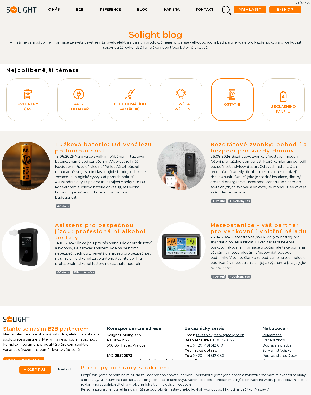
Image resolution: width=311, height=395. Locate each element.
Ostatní (232, 98)
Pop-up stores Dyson (280, 356)
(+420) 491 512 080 (209, 356)
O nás (54, 9)
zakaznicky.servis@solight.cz (220, 335)
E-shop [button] (285, 9)
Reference (110, 9)
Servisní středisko (277, 350)
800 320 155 (223, 340)
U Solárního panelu (283, 102)
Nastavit (65, 369)
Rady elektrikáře (79, 100)
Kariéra (172, 9)
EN (308, 2)
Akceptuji (35, 370)
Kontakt (205, 9)
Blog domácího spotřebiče (130, 100)
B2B (79, 9)
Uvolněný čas (28, 100)
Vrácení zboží (273, 340)
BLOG (142, 9)
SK (302, 2)
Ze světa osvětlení (181, 100)
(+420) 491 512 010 (208, 345)
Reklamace (272, 335)
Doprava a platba (276, 345)
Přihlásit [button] (250, 9)
